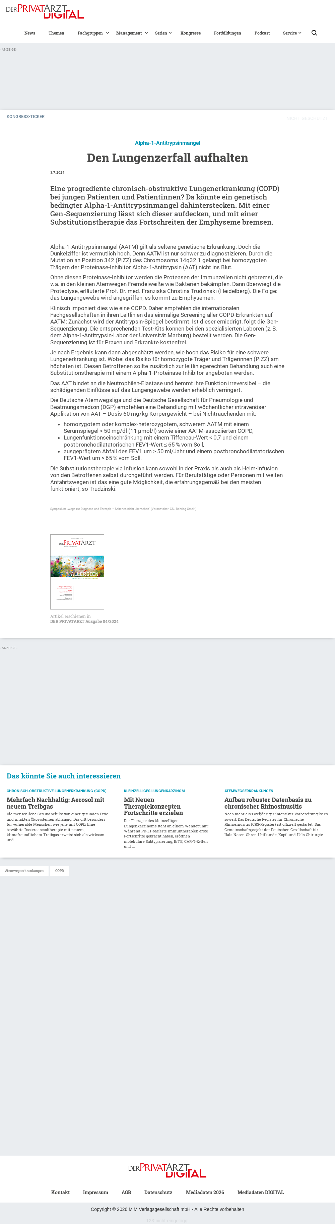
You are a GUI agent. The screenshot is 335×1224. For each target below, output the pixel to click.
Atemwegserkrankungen (24, 871)
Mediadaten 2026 (205, 1192)
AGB (126, 1192)
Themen (56, 33)
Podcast (262, 33)
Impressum (95, 1192)
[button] (90, 33)
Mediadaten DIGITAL (261, 1192)
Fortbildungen (227, 33)
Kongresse (191, 33)
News (29, 33)
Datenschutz (158, 1192)
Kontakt (60, 1192)
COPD (59, 871)
